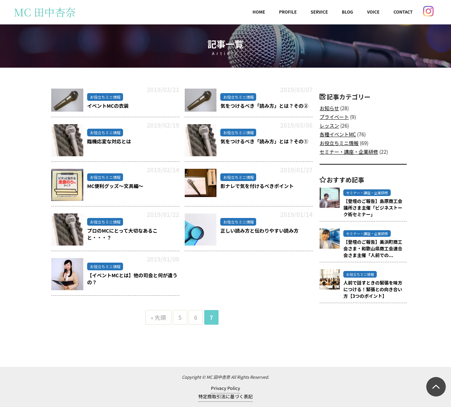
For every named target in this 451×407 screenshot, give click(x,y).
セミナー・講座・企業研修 (349, 151)
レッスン (329, 125)
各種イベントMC (338, 134)
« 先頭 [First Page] (158, 317)
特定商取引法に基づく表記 (225, 396)
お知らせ (329, 108)
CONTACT (403, 12)
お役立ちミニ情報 (339, 143)
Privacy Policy (225, 388)
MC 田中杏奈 (45, 12)
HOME (259, 12)
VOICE (373, 12)
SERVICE (319, 12)
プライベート (334, 116)
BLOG (347, 12)
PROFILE (288, 12)
